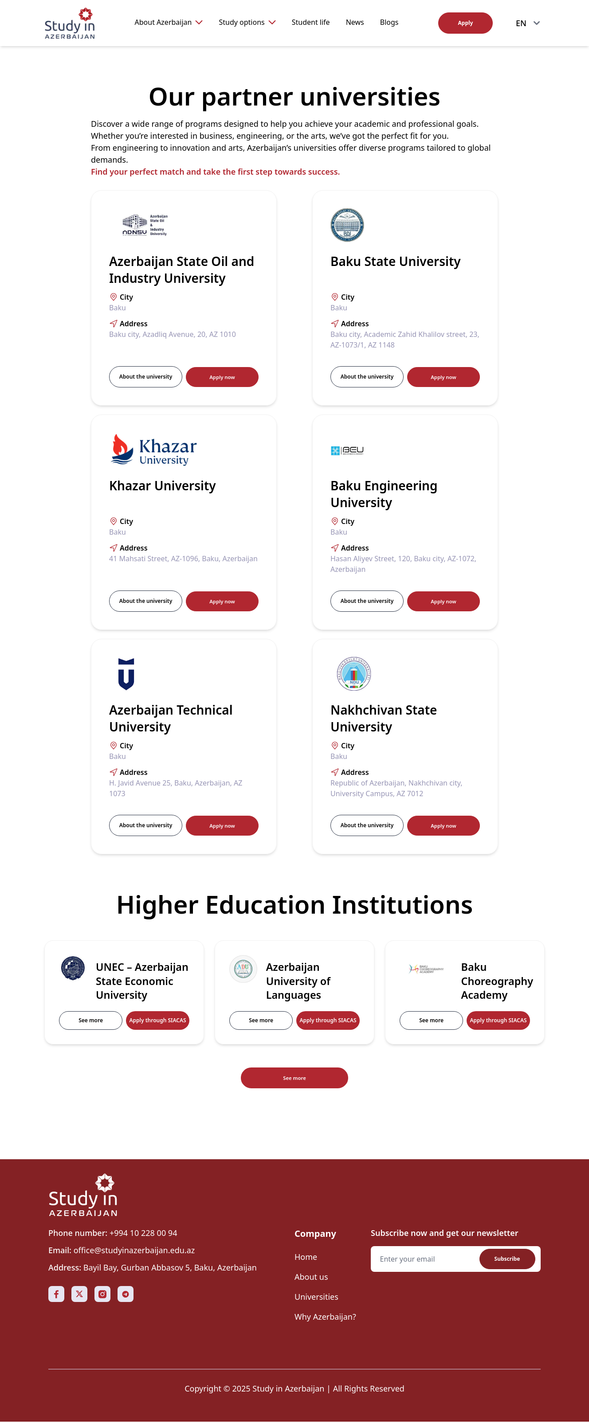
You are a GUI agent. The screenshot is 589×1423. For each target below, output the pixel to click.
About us (311, 1278)
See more (91, 1020)
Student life (311, 22)
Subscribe (507, 1260)
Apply (465, 23)
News (355, 22)
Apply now (222, 376)
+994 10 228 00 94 (143, 1234)
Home (305, 1258)
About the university (145, 376)
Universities (316, 1298)
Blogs (389, 22)
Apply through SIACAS (157, 1020)
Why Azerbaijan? (325, 1318)
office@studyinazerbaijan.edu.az (134, 1251)
